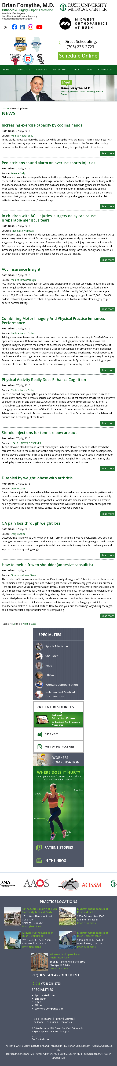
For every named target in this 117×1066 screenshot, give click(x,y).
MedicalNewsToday (21, 135)
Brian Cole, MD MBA (80, 1045)
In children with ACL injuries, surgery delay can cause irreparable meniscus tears (49, 218)
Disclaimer (46, 1018)
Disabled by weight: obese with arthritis (37, 477)
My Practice (23, 69)
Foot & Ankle (67, 833)
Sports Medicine (56, 646)
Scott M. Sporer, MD (70, 1053)
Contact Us (105, 69)
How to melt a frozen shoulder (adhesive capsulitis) (47, 564)
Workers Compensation (61, 685)
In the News (55, 860)
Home (6, 69)
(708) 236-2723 (80, 46)
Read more (107, 153)
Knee (48, 665)
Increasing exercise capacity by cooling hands (42, 125)
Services (41, 69)
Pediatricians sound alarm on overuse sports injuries (48, 162)
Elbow (49, 675)
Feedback (38, 1021)
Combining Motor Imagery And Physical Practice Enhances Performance (53, 320)
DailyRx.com (18, 488)
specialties (49, 634)
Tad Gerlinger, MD (92, 1053)
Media (77, 69)
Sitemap (69, 1018)
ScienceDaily (18, 173)
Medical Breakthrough (23, 279)
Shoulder (51, 656)
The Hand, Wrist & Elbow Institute (22, 1045)
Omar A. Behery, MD (46, 1053)
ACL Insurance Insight (21, 269)
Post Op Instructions (59, 746)
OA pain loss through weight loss (31, 523)
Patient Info (60, 69)
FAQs (89, 69)
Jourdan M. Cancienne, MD (20, 1053)
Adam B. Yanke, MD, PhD (54, 1045)
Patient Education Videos (63, 716)
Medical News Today (23, 333)
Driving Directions (31, 926)
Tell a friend (51, 1021)
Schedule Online (78, 55)
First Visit (51, 734)
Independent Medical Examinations (60, 694)
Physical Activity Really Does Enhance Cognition (44, 379)
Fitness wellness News (23, 575)
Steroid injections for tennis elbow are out (39, 432)
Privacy (59, 1018)
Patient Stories (58, 847)
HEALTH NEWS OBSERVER (26, 443)
